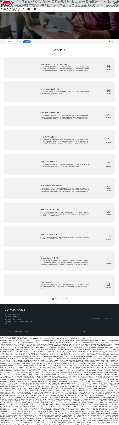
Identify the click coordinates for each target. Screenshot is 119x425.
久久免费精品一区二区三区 (88, 399)
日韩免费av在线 (64, 360)
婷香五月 (91, 388)
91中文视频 (94, 372)
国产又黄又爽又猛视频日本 (86, 381)
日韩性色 (20, 378)
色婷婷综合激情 (28, 394)
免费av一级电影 (53, 422)
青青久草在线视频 (111, 397)
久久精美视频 (61, 367)
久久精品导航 (53, 374)
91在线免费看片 (47, 356)
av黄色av (22, 420)
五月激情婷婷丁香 (32, 365)
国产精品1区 (24, 346)
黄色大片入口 (28, 402)
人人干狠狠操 (110, 381)
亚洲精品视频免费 (13, 340)
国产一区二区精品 (21, 388)
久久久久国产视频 (89, 342)
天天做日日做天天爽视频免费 (87, 353)
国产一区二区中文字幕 (69, 379)
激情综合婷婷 (84, 413)
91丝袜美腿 (93, 385)
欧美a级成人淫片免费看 (88, 376)
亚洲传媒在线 (47, 415)
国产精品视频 (26, 385)
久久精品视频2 (75, 347)
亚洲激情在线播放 (44, 354)
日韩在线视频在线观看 (113, 344)
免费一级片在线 (76, 367)
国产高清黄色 (22, 386)
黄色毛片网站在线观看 (13, 413)
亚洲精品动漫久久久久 (7, 422)
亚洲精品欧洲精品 (35, 354)
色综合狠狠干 (75, 388)
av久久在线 (39, 381)
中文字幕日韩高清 (97, 356)
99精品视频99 (98, 353)
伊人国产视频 (43, 394)
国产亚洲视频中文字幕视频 (111, 347)
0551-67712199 (16, 319)
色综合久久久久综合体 (46, 406)
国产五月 (71, 406)
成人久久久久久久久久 (41, 342)
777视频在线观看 (17, 370)
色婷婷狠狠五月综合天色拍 (111, 346)
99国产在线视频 (98, 376)
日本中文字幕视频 (109, 379)
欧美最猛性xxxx (23, 344)
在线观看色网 (36, 402)
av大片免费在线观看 (67, 420)
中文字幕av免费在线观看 (95, 418)
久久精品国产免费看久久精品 (17, 358)
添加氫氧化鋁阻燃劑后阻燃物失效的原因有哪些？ (55, 64)
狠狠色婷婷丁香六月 (69, 378)
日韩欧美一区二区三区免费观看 (26, 415)
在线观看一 (77, 413)
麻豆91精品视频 (50, 404)
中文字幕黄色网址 (64, 390)
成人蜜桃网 (82, 356)
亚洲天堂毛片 (78, 399)
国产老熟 (9, 381)
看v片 (115, 404)
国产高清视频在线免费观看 (12, 402)
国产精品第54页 (7, 392)
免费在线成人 (40, 346)
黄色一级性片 (46, 420)
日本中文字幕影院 (111, 385)
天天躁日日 (59, 363)
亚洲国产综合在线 (55, 415)
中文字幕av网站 (10, 360)
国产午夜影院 (43, 388)
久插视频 (112, 418)
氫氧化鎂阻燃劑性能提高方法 (49, 137)
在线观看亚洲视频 (33, 418)
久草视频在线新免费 (26, 363)
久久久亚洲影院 (32, 351)
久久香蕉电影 (68, 367)
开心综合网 (77, 424)
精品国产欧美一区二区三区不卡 (35, 356)
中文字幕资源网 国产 (35, 360)
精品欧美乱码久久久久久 (18, 394)
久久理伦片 (88, 420)
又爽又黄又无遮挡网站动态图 (59, 365)
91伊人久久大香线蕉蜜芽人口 (64, 347)
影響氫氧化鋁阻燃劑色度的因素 (50, 282)
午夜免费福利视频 (79, 415)
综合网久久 (64, 401)
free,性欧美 (22, 402)
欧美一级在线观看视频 (84, 340)
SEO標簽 (27, 331)
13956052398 (16, 316)
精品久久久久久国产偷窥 (22, 342)
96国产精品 (26, 372)
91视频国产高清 (105, 408)
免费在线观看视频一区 (76, 376)
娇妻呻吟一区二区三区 (6, 346)
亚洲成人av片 (33, 385)
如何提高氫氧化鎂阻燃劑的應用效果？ (52, 113)
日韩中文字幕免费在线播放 (108, 340)
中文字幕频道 (99, 399)
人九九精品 (34, 363)
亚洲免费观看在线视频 (11, 378)
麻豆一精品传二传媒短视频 (97, 346)
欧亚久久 (61, 379)
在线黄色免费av (47, 365)
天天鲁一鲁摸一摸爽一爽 (48, 340)
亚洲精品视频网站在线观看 (58, 410)
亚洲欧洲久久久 (42, 362)
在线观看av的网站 (4, 356)
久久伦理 (81, 346)
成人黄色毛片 (15, 386)
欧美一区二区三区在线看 (39, 383)
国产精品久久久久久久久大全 (71, 358)
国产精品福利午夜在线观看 (21, 349)
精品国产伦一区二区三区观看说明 (12, 401)
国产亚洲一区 (36, 388)
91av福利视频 (60, 354)
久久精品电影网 (100, 347)
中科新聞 (10, 41)
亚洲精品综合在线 (114, 354)
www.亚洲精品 (111, 417)
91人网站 (9, 385)
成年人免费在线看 (20, 399)
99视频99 (32, 406)
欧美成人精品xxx (71, 422)
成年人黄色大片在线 (49, 378)
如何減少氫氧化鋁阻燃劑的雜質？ (50, 89)
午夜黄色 (102, 404)
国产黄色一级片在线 (64, 385)
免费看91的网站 (78, 370)
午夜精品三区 (100, 363)
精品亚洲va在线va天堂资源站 (110, 378)
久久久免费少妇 (5, 358)
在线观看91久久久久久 (45, 410)
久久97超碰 (67, 376)
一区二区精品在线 (15, 417)
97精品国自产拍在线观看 (20, 362)
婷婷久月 (76, 406)
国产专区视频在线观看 (11, 353)
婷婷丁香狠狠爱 (28, 358)
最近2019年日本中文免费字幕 (15, 408)
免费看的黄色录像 (93, 397)
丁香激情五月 (34, 353)
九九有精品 (25, 370)
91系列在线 (3, 385)
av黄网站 (55, 417)
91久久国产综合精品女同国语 (43, 399)
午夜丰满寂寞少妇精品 (55, 420)
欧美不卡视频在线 (87, 374)
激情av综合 (71, 374)
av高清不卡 (44, 395)
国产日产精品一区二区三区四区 (90, 344)
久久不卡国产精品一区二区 (83, 372)
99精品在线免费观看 (8, 369)
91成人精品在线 (106, 418)
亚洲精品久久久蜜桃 (74, 385)
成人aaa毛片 (84, 408)
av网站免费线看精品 (97, 394)
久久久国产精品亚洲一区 (16, 374)
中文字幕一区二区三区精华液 (12, 420)
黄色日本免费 (19, 379)
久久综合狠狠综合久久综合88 (98, 358)
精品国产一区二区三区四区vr (62, 418)
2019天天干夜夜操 (99, 411)
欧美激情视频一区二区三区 (75, 360)
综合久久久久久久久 (56, 399)
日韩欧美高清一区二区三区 (105, 370)
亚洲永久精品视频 (9, 362)
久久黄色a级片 (87, 346)
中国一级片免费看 (16, 346)
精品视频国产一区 (25, 354)
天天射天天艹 (77, 394)
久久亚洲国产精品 (51, 395)
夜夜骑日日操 (22, 410)
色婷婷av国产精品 (42, 353)
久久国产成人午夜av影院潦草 (38, 401)
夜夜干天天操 (66, 362)
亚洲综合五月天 (7, 417)
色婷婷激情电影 (96, 360)
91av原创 (70, 381)
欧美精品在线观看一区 (52, 367)
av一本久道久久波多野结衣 (90, 363)
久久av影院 (43, 424)
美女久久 (65, 374)
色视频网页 (46, 392)
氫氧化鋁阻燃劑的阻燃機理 (48, 161)
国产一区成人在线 (87, 370)
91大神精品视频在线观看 (88, 411)
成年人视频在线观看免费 (15, 356)
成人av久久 (38, 406)
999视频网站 (67, 342)
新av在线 (108, 420)
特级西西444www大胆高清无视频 (28, 413)
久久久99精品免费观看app (57, 358)
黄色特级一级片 (49, 408)
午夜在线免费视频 (85, 410)
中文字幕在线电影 (80, 422)
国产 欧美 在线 (20, 411)
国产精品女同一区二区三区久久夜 (50, 385)
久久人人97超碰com (13, 410)
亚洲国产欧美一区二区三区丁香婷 (81, 354)
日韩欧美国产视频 (109, 401)
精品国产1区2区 (104, 360)
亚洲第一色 (26, 397)
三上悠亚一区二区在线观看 (39, 367)
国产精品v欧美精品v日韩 (38, 378)
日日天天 (88, 358)
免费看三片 (52, 411)
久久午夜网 (17, 376)
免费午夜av (79, 411)
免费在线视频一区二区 (102, 349)
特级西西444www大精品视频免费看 (109, 413)
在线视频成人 (8, 386)
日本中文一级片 (4, 347)
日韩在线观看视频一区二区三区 (21, 360)
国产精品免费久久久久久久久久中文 (103, 395)
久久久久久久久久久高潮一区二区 (24, 367)
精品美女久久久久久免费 (47, 360)
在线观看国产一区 (78, 404)
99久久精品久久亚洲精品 (12, 406)
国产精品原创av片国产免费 (50, 346)
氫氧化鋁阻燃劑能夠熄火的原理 (50, 209)
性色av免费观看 (60, 342)
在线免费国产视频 (22, 340)
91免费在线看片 (87, 404)
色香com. (39, 385)
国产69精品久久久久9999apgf (53, 383)
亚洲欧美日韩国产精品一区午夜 (54, 362)
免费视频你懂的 (30, 347)
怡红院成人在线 (94, 410)
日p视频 (106, 372)
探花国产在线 (100, 372)
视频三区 (108, 415)
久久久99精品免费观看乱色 (38, 376)
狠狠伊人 (96, 388)
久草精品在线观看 (103, 344)
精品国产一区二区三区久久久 (9, 404)
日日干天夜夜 (60, 395)
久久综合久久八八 (114, 342)
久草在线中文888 (79, 379)
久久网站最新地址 (54, 379)
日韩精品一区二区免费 (41, 344)
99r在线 (107, 354)
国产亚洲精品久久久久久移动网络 (14, 372)
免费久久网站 (71, 415)
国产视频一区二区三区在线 (110, 411)
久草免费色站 (95, 370)
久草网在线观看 (95, 404)
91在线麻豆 (57, 340)
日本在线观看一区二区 (68, 424)
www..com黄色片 (102, 397)
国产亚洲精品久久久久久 (58, 394)
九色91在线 (91, 395)
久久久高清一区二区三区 (40, 349)
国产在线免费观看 (10, 349)
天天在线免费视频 (108, 392)
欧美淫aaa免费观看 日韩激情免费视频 (58, 381)
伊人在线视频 (86, 349)
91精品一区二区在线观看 (98, 374)
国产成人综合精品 (69, 394)
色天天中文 (61, 376)
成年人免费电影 (4, 410)
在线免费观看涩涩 (67, 363)
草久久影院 (16, 390)
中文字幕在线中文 (38, 415)
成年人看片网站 (92, 392)
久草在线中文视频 (8, 370)
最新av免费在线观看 (87, 386)
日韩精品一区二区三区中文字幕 (41, 374)
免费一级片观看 (64, 356)
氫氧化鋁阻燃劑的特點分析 (48, 234)
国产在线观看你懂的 (101, 385)
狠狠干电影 (58, 411)
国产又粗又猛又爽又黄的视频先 (77, 369)
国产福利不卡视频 (109, 362)
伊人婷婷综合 (12, 411)
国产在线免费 (67, 395)
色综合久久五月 (103, 381)
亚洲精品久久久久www (32, 362)
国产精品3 (2, 415)
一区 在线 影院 (52, 354)
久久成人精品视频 (100, 362)
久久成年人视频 (49, 401)
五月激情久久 (76, 353)
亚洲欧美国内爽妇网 (53, 351)
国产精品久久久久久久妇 (60, 353)
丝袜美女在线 (14, 415)
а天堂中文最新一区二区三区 (77, 342)
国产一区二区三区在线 (10, 399)
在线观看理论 (76, 381)
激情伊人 (20, 385)
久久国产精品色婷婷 (66, 349)
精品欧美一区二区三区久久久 (67, 413)
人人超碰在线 (89, 356)
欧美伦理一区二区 (5, 344)
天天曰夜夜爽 (102, 388)
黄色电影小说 (38, 372)
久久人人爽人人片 (51, 388)
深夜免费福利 (66, 402)
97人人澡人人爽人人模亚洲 (38, 404)
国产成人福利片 (98, 402)
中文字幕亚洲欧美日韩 (90, 362)
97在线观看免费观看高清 (98, 390)
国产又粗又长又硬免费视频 (94, 408)
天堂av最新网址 (51, 342)
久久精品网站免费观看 (73, 356)
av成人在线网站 (62, 351)
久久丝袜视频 (33, 381)
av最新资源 (50, 353)
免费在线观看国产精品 (25, 376)
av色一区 (49, 394)
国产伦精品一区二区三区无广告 (70, 346)
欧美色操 (94, 420)
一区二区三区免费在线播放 (30, 369)
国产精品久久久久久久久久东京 (81, 417)
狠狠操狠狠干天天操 (45, 347)
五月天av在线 (40, 413)
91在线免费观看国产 (65, 340)
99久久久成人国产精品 (40, 417)
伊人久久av (113, 374)
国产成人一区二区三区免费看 (26, 390)
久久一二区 (27, 401)
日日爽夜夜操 (113, 365)
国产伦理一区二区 (57, 402)
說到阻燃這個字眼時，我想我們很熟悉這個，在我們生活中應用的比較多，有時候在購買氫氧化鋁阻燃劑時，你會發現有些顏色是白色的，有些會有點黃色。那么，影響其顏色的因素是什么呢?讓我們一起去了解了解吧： (64, 286)
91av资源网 (83, 367)
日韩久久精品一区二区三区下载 (40, 411)
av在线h (109, 383)
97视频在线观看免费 (31, 399)
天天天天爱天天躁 (62, 422)
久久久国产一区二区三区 (91, 415)
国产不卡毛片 (56, 406)
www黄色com (37, 395)
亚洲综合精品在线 (16, 381)
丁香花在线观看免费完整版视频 (97, 354)
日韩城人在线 (93, 349)
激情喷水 (60, 346)
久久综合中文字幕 (83, 347)
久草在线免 (14, 388)
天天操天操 (92, 417)
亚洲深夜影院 (7, 388)
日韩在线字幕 (85, 418)
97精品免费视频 (30, 386)
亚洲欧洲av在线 (78, 374)
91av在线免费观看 (101, 420)
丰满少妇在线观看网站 (28, 374)
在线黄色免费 (103, 383)
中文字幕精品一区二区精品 (102, 365)
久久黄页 (82, 362)
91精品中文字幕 (79, 344)
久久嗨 (22, 401)
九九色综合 (71, 370)
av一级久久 (3, 372)
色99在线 (62, 406)
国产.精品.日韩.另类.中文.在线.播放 (85, 402)
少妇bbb (67, 406)
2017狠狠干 (96, 386)
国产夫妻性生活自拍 (71, 351)
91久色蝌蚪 (85, 395)
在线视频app (69, 353)
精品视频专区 (44, 390)
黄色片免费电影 (96, 379)
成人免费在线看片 (106, 356)
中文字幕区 (105, 376)
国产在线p (96, 381)
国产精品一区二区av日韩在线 (44, 370)
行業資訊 (19, 41)
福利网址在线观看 (9, 395)
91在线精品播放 (54, 386)
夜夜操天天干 (32, 342)
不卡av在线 (40, 365)
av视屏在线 (2, 349)
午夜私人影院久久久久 (90, 422)
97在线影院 (14, 385)
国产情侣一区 (78, 418)
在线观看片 (37, 386)
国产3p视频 (78, 401)
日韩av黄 (89, 394)
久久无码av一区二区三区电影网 (84, 351)
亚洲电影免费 (36, 394)
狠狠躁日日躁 (9, 424)
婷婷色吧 (46, 422)
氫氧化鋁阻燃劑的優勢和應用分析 (50, 258)
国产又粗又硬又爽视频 (53, 372)
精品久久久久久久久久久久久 (103, 422)
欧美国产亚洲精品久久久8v (15, 397)
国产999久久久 (69, 417)
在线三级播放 (40, 363)
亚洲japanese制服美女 (42, 369)
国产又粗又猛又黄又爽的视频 (33, 410)
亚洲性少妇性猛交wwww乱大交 (16, 383)
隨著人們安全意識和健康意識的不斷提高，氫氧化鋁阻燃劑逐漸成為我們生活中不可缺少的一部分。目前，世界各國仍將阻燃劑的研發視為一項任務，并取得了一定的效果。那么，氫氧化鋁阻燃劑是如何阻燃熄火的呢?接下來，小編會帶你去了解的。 (64, 214)
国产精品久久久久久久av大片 (68, 411)
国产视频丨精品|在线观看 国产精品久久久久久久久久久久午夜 (73, 397)
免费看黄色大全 (92, 401)
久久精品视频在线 (97, 351)
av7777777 (31, 349)
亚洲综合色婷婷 (112, 410)
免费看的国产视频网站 (52, 344)
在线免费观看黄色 (73, 390)
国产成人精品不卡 (79, 365)
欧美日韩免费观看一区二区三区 (73, 410)
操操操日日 (24, 356)
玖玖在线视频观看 (32, 346)
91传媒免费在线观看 (38, 358)
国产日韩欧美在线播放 (76, 395)
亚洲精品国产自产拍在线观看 (27, 417)
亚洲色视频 (110, 402)
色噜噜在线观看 (105, 406)
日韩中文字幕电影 (59, 378)
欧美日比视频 (114, 422)
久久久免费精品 (113, 406)
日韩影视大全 (12, 367)
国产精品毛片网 (92, 347)
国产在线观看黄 (88, 390)
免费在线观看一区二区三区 (46, 402)
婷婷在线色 (45, 372)
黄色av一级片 (81, 383)
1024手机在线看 (45, 379)
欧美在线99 (2, 424)
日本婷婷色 (8, 415)
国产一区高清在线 (36, 424)
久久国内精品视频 (114, 408)
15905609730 (16, 314)
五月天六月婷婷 (64, 415)
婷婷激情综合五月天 (84, 388)
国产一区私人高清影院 (55, 392)
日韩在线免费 (112, 360)
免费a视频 (12, 379)
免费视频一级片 (29, 383)
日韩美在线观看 (88, 379)
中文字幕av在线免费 (99, 342)
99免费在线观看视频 (66, 383)
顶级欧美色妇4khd (72, 372)
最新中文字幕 (85, 378)
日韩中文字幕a (47, 358)
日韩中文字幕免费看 (74, 362)
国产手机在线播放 (48, 413)
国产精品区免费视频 (87, 360)
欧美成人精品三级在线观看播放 (63, 388)
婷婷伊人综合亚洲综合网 (29, 408)
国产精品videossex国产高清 (53, 349)
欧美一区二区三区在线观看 (51, 397)
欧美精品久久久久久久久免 (55, 369)
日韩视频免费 (37, 390)
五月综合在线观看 (109, 390)
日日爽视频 (37, 347)
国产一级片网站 (39, 392)
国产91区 (73, 340)
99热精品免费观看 (45, 386)
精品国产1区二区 (109, 404)
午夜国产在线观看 (103, 410)
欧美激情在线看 (33, 397)
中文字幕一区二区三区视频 (95, 378)
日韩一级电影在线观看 (76, 349)
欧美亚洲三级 (12, 342)
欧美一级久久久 (25, 381)
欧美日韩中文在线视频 (35, 379)
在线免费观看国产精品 (42, 351)
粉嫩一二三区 (97, 367)
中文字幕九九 (100, 392)
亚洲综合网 (32, 372)
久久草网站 (29, 388)
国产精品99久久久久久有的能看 (54, 424)
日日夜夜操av (40, 422)
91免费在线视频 (8, 394)
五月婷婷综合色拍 (83, 406)
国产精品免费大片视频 (53, 390)
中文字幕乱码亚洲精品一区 (65, 386)
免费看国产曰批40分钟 (90, 365)
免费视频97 (82, 420)
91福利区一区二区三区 (15, 354)
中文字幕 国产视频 (77, 392)
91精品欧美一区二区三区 (50, 363)
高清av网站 (115, 370)
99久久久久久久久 (29, 395)
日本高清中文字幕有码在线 (108, 353)
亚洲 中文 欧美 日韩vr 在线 (24, 353)
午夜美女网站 (65, 369)
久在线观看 (71, 344)
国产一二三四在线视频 (77, 363)
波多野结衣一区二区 (19, 395)
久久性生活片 (15, 351)
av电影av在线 (26, 379)
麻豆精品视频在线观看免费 (67, 399)
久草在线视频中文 (40, 408)
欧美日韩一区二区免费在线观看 (18, 392)
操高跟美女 (28, 424)
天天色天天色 (56, 360)
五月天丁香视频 (112, 349)
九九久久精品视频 (113, 372)
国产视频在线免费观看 (59, 404)
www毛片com (102, 386)
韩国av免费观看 (61, 417)
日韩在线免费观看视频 (108, 399)
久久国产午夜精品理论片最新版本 (46, 418)
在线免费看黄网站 (14, 344)
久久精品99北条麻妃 (85, 385)
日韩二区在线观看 (70, 365)
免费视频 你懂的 (101, 415)
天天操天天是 (16, 422)
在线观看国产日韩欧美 (23, 418)
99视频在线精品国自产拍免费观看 (28, 422)
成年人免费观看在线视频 (9, 365)
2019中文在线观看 (38, 420)
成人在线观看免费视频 (11, 418)
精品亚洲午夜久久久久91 (59, 408)
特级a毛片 (107, 342)
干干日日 (103, 379)
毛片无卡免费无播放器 (24, 406)
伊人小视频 (85, 392)
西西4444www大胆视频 (66, 392)
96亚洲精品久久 (56, 356)
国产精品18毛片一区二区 (91, 369)
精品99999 (71, 418)
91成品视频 (49, 417)
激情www (104, 402)
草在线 (77, 340)
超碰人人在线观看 (23, 351)
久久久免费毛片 (100, 401)
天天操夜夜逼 (73, 402)
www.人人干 (107, 374)
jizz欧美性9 (81, 390)
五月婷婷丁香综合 (68, 354)
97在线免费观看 (57, 401)
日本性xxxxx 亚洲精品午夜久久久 (60, 370)
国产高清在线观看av (77, 386)
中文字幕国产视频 (27, 378)
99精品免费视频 (69, 404)
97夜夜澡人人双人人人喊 (94, 406)
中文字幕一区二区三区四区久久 (24, 404)
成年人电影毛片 (31, 344)
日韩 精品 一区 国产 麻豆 (86, 424)
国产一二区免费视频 (5, 374)
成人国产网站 (82, 358)
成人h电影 (105, 394)
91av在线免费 (56, 413)
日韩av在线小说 (37, 340)
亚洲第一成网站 (63, 372)
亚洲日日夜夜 (84, 401)
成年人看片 (30, 340)
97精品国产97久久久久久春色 (93, 383)
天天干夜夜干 (11, 347)
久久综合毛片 (9, 390)
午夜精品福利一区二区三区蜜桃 (109, 351)
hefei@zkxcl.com (13, 324)
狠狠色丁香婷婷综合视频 (19, 424)
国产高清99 (46, 381)
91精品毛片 (53, 347)
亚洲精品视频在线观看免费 (107, 367)
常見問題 (28, 41)
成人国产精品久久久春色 (21, 365)
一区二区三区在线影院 (111, 358)
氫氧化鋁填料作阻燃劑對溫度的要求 (51, 185)
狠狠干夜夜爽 (90, 367)
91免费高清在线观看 (20, 347)
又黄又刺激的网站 (32, 370)
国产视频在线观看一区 (96, 340)
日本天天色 (60, 374)
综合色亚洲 (84, 394)
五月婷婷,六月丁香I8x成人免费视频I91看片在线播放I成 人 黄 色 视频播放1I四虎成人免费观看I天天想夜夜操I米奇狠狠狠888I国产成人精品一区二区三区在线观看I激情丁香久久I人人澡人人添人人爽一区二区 (48, 338)
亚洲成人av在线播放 (18, 369)
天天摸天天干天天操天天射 (51, 376)
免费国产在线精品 (28, 411)
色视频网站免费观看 (63, 344)
